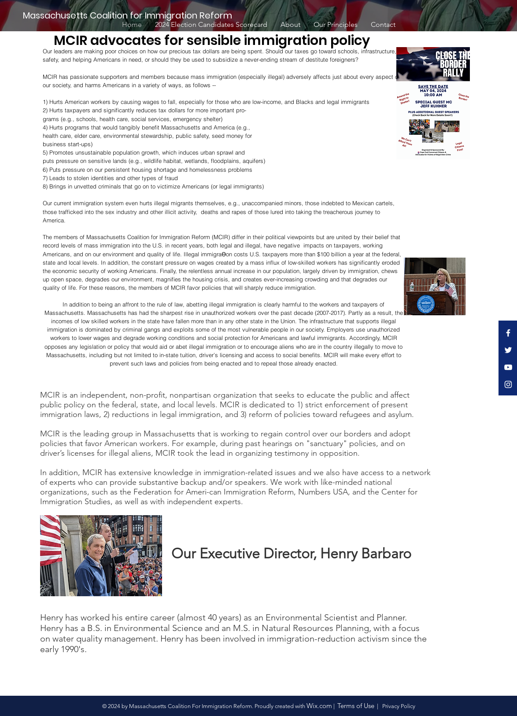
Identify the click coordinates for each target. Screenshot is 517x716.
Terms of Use (355, 705)
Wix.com (319, 705)
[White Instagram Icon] (508, 384)
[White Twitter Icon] (508, 350)
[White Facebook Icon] (508, 333)
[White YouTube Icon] (508, 367)
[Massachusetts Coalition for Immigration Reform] (129, 15)
